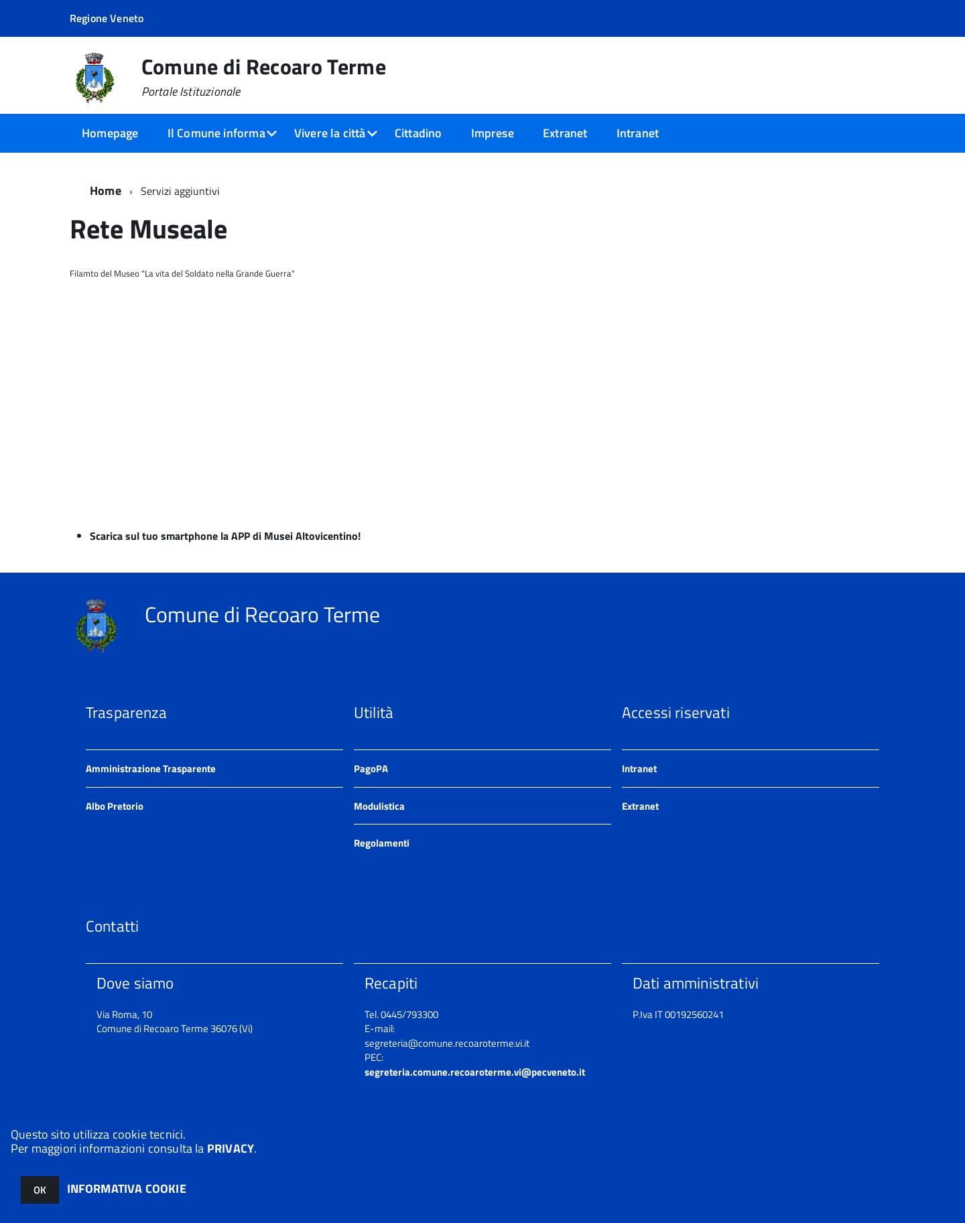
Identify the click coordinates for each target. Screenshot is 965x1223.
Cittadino (418, 133)
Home (105, 191)
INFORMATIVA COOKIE (126, 1188)
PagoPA (371, 768)
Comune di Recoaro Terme (263, 77)
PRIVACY (230, 1148)
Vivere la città (330, 133)
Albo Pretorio (114, 806)
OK (40, 1190)
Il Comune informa (216, 133)
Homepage (110, 133)
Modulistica (379, 806)
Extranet (565, 133)
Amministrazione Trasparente (151, 768)
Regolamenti (381, 843)
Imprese (492, 133)
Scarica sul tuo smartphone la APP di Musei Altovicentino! (225, 536)
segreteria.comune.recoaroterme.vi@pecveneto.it (475, 1072)
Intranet (638, 133)
